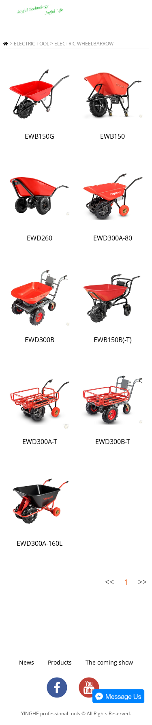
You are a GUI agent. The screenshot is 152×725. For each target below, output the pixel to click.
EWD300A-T (39, 441)
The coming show (109, 662)
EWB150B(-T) (113, 339)
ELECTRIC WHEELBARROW (83, 43)
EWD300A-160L (39, 543)
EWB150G (39, 136)
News (26, 662)
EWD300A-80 (112, 238)
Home (5, 43)
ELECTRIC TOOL (31, 43)
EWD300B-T (112, 441)
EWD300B (39, 339)
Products (60, 662)
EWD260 (39, 238)
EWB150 (112, 136)
